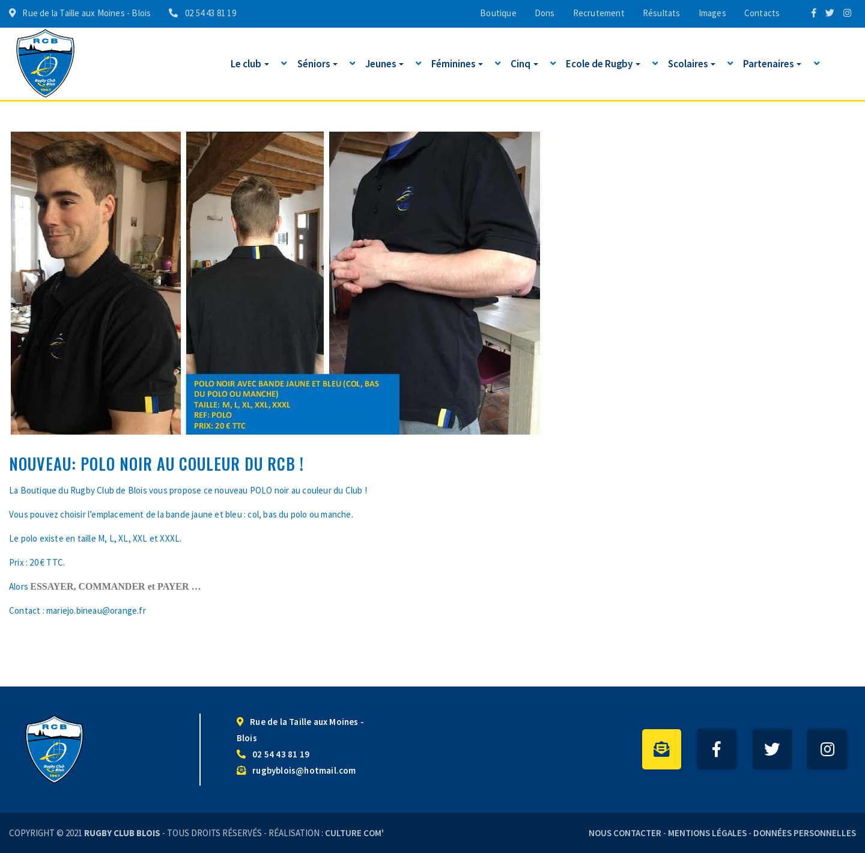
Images (712, 13)
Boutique (498, 13)
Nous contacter (625, 833)
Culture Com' (354, 833)
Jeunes (384, 63)
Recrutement (599, 13)
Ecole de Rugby (603, 63)
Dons (545, 13)
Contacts (762, 13)
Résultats (662, 13)
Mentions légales (707, 833)
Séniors (317, 63)
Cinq (524, 63)
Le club (250, 63)
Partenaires (772, 63)
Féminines (457, 63)
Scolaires (691, 63)
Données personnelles (804, 833)
